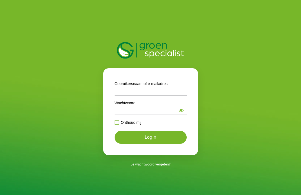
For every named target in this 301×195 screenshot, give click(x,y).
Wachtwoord (125, 103)
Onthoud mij (131, 122)
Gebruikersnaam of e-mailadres (141, 84)
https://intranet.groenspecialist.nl (150, 50)
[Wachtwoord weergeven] (181, 110)
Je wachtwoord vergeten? (151, 164)
